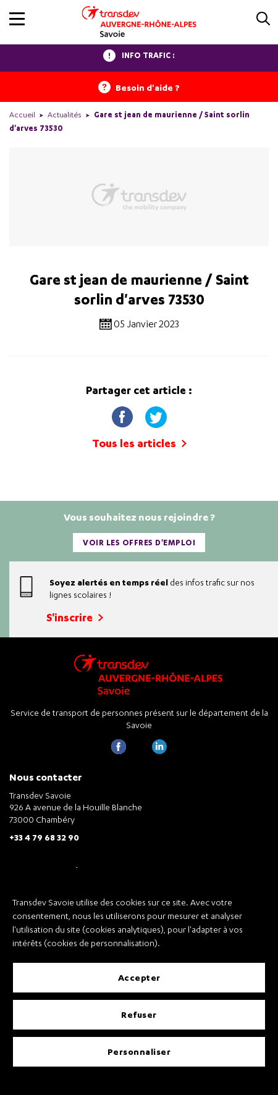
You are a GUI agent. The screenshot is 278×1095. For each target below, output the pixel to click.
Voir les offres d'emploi (139, 542)
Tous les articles (139, 443)
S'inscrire (74, 617)
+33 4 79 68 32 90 (44, 837)
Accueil (22, 114)
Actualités (65, 114)
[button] (17, 18)
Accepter (139, 977)
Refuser (139, 1014)
